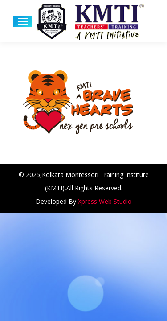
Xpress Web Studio (105, 201)
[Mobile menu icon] (22, 21)
